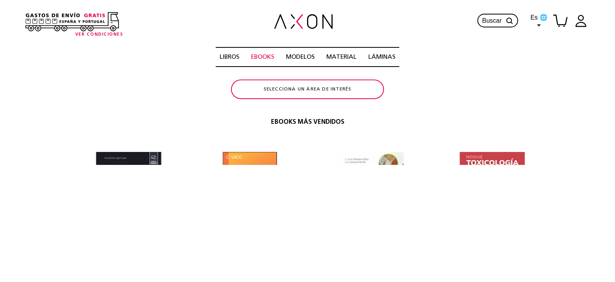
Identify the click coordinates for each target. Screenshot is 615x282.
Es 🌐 (538, 20)
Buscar (497, 21)
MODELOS (300, 57)
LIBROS (229, 57)
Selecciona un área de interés (308, 100)
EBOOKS (262, 57)
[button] (509, 21)
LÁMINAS (381, 57)
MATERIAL (341, 57)
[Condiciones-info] (99, 34)
